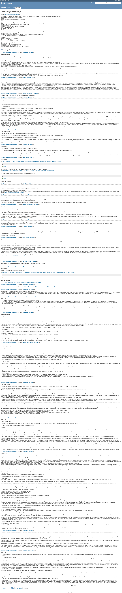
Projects (4, 0)
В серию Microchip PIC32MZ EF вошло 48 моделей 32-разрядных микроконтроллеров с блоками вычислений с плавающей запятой (31, 161)
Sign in (116, 0)
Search (92, 2)
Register (119, 0)
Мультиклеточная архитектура (11, 9)
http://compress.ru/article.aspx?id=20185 (10, 259)
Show (4, 166)
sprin (24, 157)
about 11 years (15, 14)
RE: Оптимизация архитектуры (9, 52)
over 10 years (29, 52)
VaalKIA (25, 129)
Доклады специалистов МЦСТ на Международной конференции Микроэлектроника (22, 282)
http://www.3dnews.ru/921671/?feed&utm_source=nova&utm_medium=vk (39, 286)
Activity (9, 7)
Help (8, 0)
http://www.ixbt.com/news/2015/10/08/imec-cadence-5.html (14, 255)
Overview (3, 7)
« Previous (4, 588)
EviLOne (25, 77)
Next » (20, 588)
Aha (24, 97)
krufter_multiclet (8, 14)
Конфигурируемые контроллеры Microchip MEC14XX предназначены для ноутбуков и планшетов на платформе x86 (28, 170)
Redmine (57, 592)
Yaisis (24, 52)
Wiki (14, 7)
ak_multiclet (26, 261)
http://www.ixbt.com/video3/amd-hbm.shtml (14, 192)
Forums (18, 7)
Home (1, 0)
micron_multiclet (27, 219)
